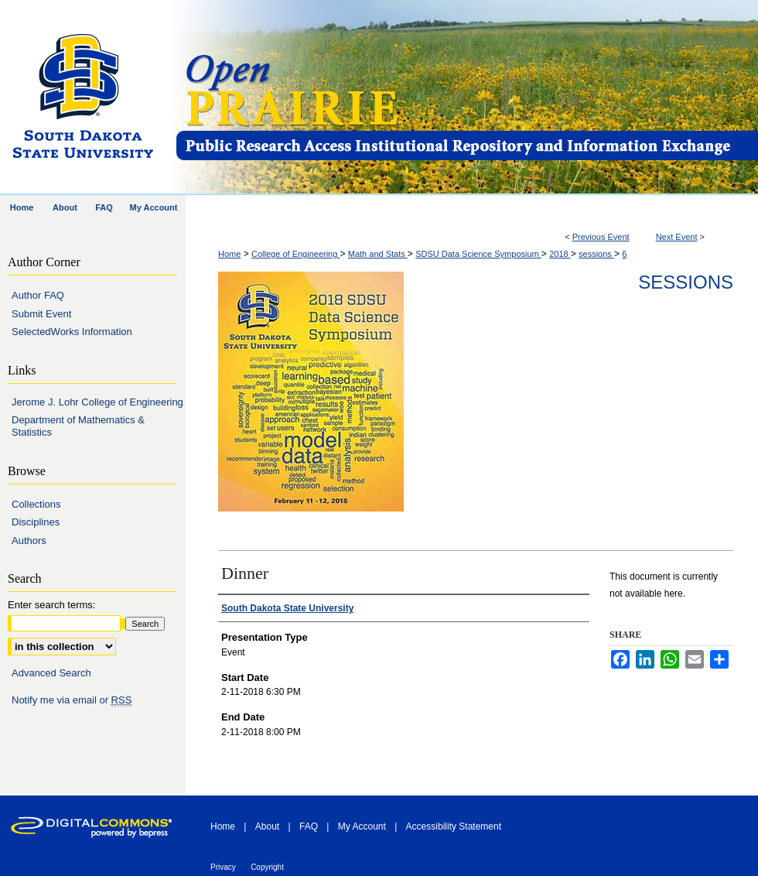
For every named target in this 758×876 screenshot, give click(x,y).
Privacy (223, 867)
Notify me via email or (71, 700)
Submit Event (41, 314)
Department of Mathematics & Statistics (78, 426)
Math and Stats (378, 253)
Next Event (677, 236)
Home (229, 253)
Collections (36, 504)
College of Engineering (295, 253)
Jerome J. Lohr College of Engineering (97, 402)
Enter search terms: (51, 605)
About (267, 826)
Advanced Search (51, 673)
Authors (29, 540)
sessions (596, 253)
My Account (362, 826)
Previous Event (601, 236)
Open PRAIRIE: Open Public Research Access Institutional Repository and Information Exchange (466, 98)
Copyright (267, 867)
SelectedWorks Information (72, 331)
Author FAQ (38, 295)
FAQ (308, 826)
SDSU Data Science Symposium (478, 253)
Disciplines (36, 522)
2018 (560, 253)
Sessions (685, 282)
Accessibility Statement (453, 826)
